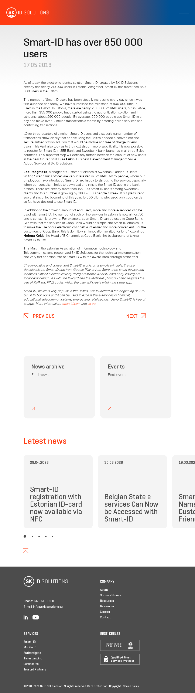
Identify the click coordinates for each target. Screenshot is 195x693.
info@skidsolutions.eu (48, 606)
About (104, 589)
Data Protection (97, 686)
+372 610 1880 (43, 601)
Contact (105, 617)
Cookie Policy (131, 686)
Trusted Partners (35, 669)
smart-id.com (71, 303)
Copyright (115, 686)
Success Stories (110, 595)
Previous (39, 316)
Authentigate (32, 653)
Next (136, 316)
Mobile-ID (30, 647)
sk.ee (91, 303)
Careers (105, 612)
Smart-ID (30, 642)
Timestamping (33, 658)
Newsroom (107, 606)
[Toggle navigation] (184, 12)
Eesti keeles (110, 633)
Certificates (31, 664)
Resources (107, 600)
